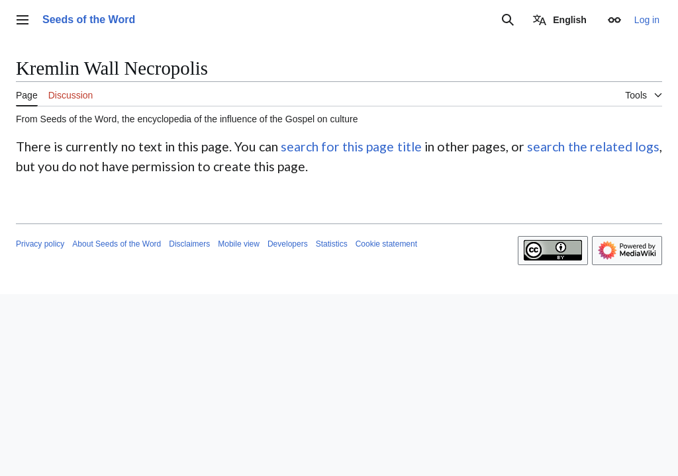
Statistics (332, 244)
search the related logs (593, 146)
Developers (287, 244)
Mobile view (239, 244)
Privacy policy (40, 244)
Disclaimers (189, 244)
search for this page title (351, 146)
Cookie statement (386, 244)
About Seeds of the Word (116, 244)
